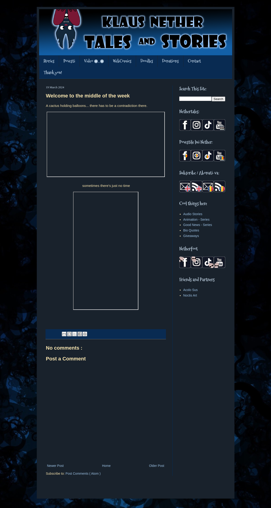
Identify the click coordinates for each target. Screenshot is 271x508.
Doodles (146, 61)
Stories (48, 61)
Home (106, 466)
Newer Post (55, 466)
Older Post (156, 466)
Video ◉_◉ (94, 61)
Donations (170, 61)
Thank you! (53, 72)
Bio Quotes (191, 230)
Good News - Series (197, 225)
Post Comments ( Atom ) (83, 473)
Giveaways (191, 236)
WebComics (122, 61)
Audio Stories (192, 214)
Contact (194, 61)
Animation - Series (196, 219)
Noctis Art (190, 295)
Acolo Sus (190, 290)
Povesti (69, 61)
